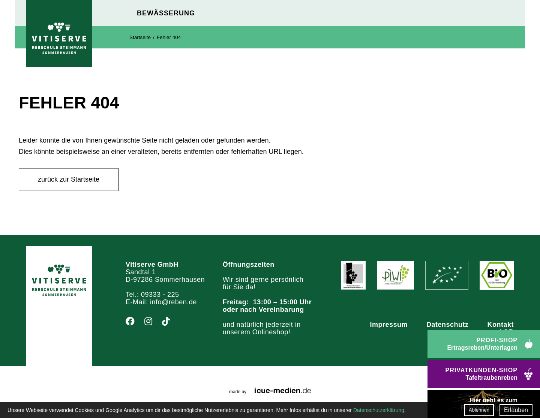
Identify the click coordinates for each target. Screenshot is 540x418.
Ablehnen (479, 410)
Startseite (140, 37)
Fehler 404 (169, 37)
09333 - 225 (160, 294)
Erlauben (516, 410)
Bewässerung (166, 13)
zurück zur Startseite (68, 179)
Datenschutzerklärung (378, 410)
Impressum (389, 324)
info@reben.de (173, 302)
